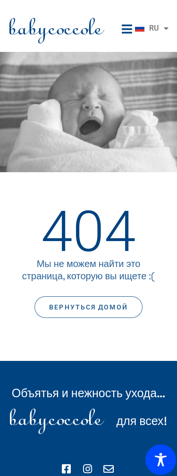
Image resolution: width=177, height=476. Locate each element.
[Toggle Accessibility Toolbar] (160, 459)
